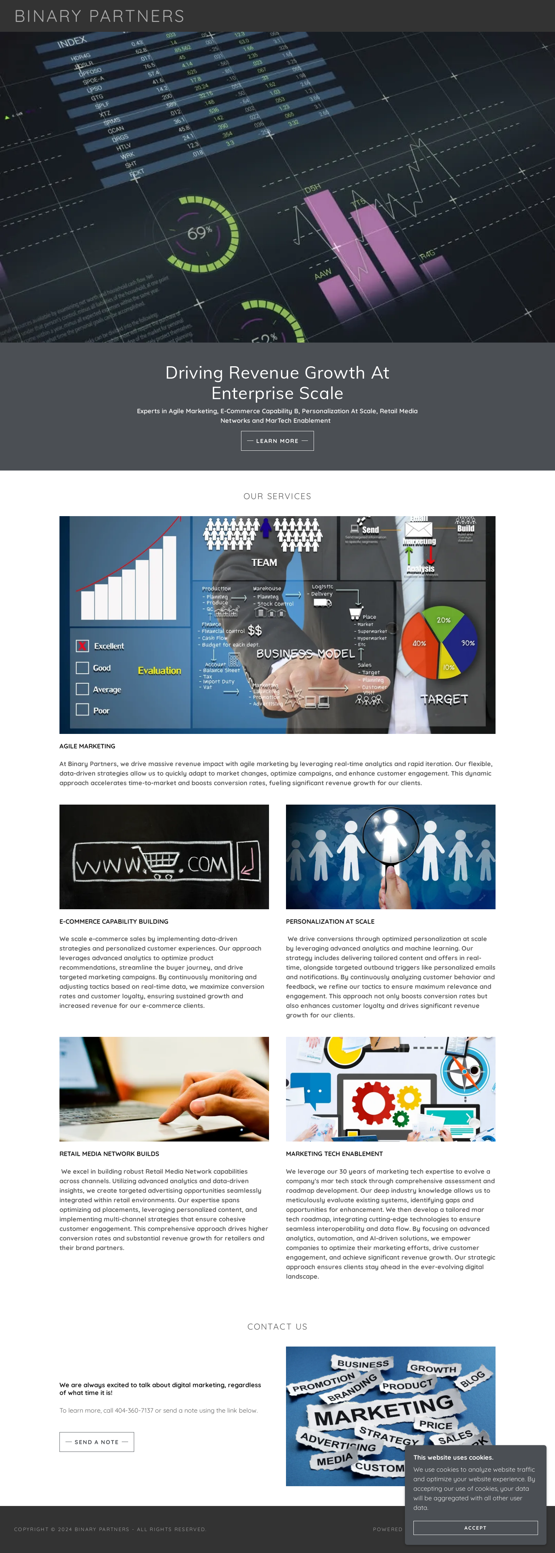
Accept (475, 1527)
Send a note (97, 1442)
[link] (100, 20)
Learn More (277, 440)
